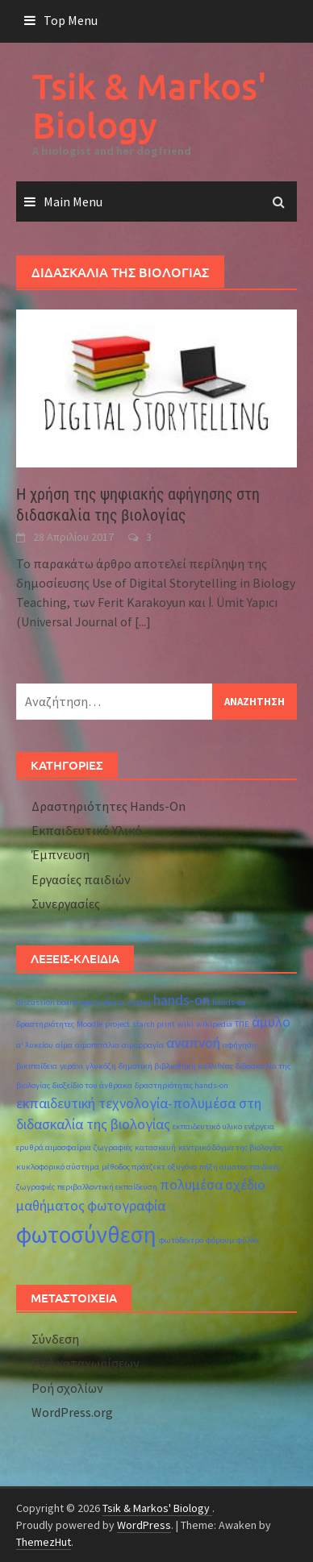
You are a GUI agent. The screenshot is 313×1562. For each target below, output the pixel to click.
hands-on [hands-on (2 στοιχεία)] (181, 1000)
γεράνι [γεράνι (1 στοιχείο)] (71, 1066)
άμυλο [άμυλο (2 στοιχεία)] (271, 1022)
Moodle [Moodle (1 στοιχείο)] (89, 1024)
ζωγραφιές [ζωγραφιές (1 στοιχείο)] (113, 1147)
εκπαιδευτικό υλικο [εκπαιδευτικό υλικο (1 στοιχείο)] (207, 1126)
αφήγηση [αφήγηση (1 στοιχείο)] (240, 1045)
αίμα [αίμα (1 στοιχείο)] (64, 1045)
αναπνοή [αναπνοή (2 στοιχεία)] (193, 1043)
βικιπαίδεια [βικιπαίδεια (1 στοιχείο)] (36, 1066)
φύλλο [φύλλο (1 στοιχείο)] (247, 1240)
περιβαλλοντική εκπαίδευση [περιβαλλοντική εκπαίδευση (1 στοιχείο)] (107, 1187)
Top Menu (71, 20)
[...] (143, 621)
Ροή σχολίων (67, 1388)
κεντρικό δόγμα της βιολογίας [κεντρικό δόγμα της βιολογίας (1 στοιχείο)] (230, 1147)
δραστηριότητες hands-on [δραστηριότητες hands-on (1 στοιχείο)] (181, 1085)
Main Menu (73, 201)
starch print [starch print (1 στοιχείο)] (153, 1024)
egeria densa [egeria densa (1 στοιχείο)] (102, 1002)
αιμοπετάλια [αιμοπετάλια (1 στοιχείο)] (97, 1045)
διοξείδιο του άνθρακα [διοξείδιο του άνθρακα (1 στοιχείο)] (92, 1085)
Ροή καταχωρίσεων (85, 1363)
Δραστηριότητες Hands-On (108, 806)
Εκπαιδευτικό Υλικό (86, 830)
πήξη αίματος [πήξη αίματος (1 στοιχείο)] (223, 1166)
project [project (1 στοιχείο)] (117, 1024)
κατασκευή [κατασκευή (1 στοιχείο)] (155, 1147)
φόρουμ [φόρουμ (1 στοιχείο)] (220, 1240)
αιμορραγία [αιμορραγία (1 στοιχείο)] (143, 1045)
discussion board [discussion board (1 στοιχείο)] (46, 1002)
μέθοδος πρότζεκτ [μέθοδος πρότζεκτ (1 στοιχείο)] (133, 1166)
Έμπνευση (60, 854)
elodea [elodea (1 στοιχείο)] (139, 1002)
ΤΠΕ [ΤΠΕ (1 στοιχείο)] (242, 1024)
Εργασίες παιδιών (81, 879)
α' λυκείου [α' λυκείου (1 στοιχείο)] (34, 1045)
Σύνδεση (55, 1339)
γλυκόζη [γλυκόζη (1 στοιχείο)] (101, 1066)
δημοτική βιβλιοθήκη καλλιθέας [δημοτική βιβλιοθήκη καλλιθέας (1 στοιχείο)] (176, 1066)
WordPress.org (72, 1412)
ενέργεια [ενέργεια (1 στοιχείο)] (259, 1126)
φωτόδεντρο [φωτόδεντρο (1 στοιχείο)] (181, 1240)
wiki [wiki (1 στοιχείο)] (185, 1024)
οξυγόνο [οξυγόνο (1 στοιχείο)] (182, 1166)
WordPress (144, 1525)
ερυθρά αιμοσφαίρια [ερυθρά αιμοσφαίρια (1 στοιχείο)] (53, 1147)
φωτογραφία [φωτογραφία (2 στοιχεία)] (126, 1206)
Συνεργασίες (65, 903)
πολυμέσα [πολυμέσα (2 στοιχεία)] (191, 1185)
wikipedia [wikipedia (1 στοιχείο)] (214, 1024)
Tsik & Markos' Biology (149, 105)
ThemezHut (43, 1542)
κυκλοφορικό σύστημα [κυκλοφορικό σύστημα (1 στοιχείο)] (57, 1166)
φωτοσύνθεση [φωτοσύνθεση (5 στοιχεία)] (86, 1234)
